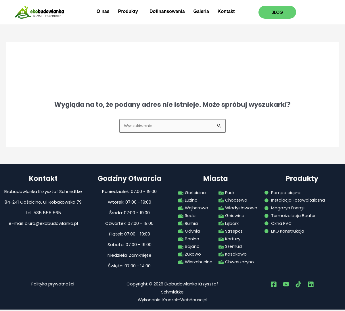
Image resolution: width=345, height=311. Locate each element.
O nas (103, 11)
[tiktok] (298, 285)
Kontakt (226, 11)
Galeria (201, 11)
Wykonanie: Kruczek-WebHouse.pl (172, 301)
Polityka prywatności (52, 285)
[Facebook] (274, 285)
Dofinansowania (167, 11)
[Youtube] (286, 285)
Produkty (128, 11)
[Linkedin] (311, 285)
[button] (129, 11)
